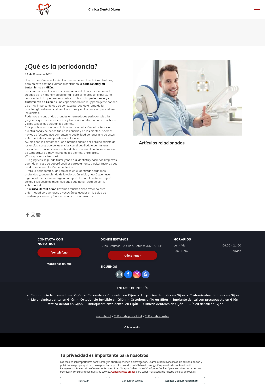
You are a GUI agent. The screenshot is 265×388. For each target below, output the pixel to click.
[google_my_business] (146, 274)
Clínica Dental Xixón (42, 189)
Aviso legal (103, 316)
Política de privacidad (128, 316)
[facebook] (128, 274)
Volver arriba (132, 327)
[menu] (257, 9)
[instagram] (137, 274)
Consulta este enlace (123, 371)
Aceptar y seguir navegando (181, 380)
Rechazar (83, 380)
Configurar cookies (132, 380)
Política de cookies (157, 316)
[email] (119, 274)
